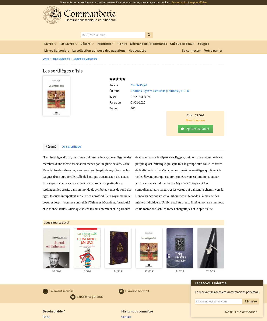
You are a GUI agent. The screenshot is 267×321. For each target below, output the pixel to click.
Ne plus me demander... (242, 312)
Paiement (49, 286)
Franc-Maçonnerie (61, 44)
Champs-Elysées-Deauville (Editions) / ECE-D (124, 76)
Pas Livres (66, 29)
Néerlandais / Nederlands (148, 29)
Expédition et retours (56, 297)
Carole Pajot (103, 70)
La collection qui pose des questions (98, 36)
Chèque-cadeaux (182, 29)
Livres (48, 29)
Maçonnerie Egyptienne (85, 44)
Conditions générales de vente (112, 317)
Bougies (203, 29)
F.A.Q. (46, 281)
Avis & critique (71, 111)
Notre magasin (98, 286)
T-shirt (122, 29)
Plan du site (50, 291)
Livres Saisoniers (56, 36)
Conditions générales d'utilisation (74, 317)
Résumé (51, 111)
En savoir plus (180, 2)
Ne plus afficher (198, 2)
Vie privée (48, 317)
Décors (85, 29)
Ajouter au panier (197, 79)
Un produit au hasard (102, 291)
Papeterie (104, 29)
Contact (94, 281)
